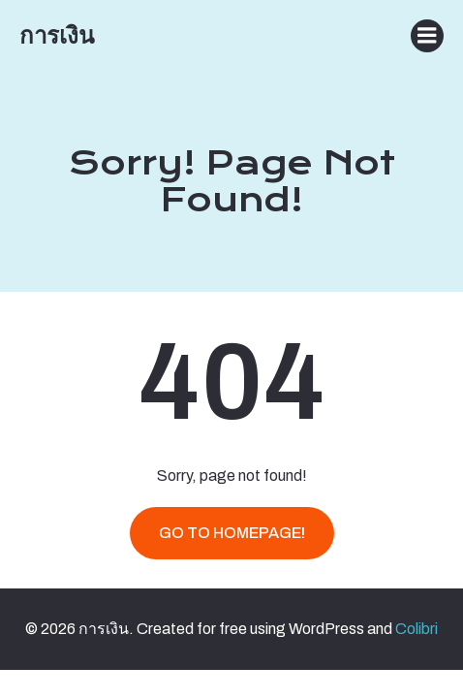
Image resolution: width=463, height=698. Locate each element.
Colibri (416, 628)
